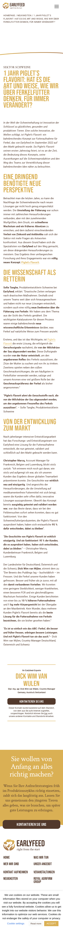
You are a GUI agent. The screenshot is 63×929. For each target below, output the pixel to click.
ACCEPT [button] (51, 923)
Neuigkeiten (24, 15)
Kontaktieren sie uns (31, 701)
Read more (36, 923)
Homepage (9, 15)
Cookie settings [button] (15, 923)
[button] (56, 6)
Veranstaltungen (44, 872)
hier (46, 713)
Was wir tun (41, 857)
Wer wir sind (11, 864)
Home (6, 857)
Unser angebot (43, 864)
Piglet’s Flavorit (30, 262)
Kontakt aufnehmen (15, 872)
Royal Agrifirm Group (43, 880)
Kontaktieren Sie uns (31, 824)
